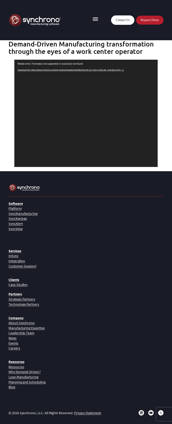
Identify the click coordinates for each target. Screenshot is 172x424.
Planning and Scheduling (27, 382)
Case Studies (18, 284)
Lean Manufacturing (23, 377)
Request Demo (150, 20)
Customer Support (22, 266)
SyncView (15, 228)
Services (15, 251)
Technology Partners (24, 304)
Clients (14, 279)
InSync (13, 255)
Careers (14, 348)
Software (16, 203)
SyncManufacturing (23, 213)
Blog (12, 387)
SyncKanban (18, 218)
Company (16, 318)
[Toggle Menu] (95, 20)
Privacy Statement (87, 413)
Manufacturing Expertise (27, 328)
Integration (17, 261)
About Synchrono (22, 323)
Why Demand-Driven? (25, 371)
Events (13, 343)
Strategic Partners (22, 299)
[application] (86, 113)
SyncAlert (16, 223)
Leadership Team (21, 333)
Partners (15, 294)
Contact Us (123, 20)
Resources (16, 361)
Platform (15, 208)
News (13, 338)
